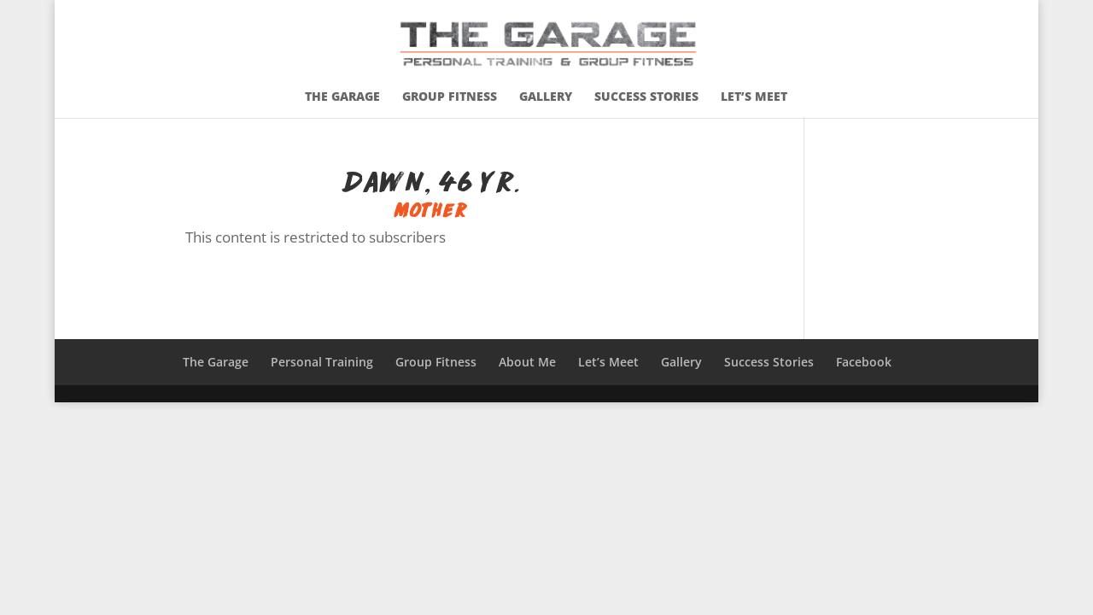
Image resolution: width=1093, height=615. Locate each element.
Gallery (545, 97)
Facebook (863, 362)
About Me (527, 362)
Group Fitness (449, 97)
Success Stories (646, 97)
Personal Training (322, 362)
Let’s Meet (754, 97)
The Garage (342, 97)
